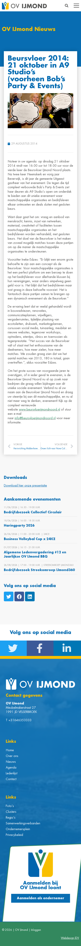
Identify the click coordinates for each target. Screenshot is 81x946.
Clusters (11, 811)
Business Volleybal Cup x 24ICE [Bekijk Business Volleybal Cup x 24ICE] (29, 539)
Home (10, 750)
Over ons (12, 756)
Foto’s (10, 806)
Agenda (11, 767)
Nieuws (11, 761)
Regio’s (10, 817)
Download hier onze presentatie (25, 485)
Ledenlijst (11, 773)
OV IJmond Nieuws (28, 29)
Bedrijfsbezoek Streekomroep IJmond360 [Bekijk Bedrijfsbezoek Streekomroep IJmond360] (39, 570)
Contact (11, 779)
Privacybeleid (14, 834)
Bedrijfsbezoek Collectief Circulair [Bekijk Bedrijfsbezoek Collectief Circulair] (33, 512)
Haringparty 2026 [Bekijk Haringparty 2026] (19, 525)
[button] (66, 6)
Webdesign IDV (70, 938)
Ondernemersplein (18, 829)
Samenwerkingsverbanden (23, 823)
